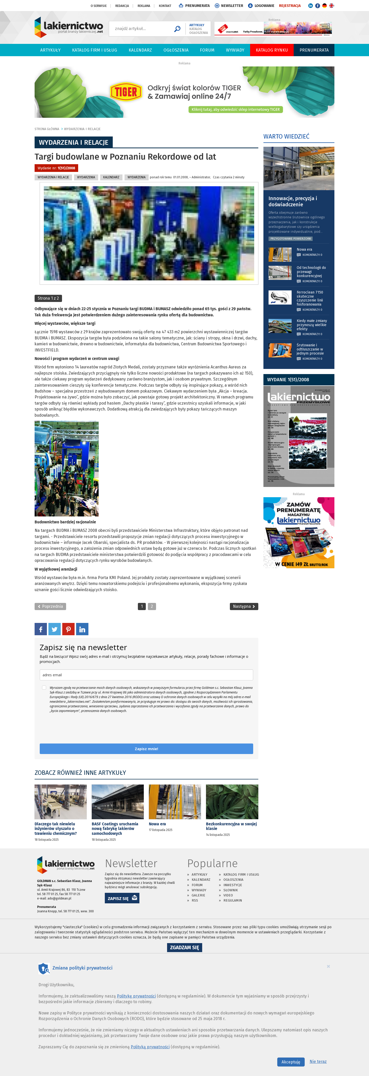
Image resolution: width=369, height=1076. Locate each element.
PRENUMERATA (197, 6)
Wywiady (235, 50)
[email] (146, 674)
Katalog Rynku (272, 50)
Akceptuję (291, 1062)
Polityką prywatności (150, 1046)
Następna (244, 606)
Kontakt (165, 6)
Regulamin (232, 900)
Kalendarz (140, 50)
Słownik (230, 890)
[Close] (328, 966)
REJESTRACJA (290, 6)
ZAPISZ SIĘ (118, 898)
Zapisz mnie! (146, 748)
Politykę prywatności (136, 996)
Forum (207, 50)
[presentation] (79, 728)
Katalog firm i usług (94, 50)
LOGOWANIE (264, 6)
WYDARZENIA (137, 177)
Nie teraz (318, 1061)
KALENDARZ (111, 177)
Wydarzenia (86, 177)
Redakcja (122, 6)
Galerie (198, 895)
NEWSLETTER (232, 6)
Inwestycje (232, 885)
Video (228, 895)
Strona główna (47, 129)
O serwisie (99, 6)
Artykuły (50, 50)
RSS (195, 900)
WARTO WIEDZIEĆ (286, 136)
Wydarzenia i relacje (82, 129)
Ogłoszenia (176, 50)
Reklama (144, 6)
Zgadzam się (186, 948)
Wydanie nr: (56, 168)
